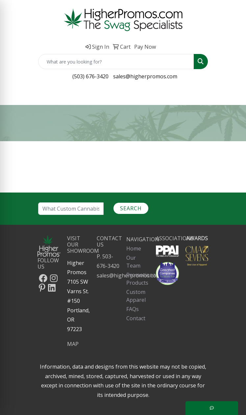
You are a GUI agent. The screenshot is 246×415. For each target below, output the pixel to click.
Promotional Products (137, 278)
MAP (73, 344)
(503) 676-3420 (90, 76)
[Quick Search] (116, 61)
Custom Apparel (136, 295)
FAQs (132, 309)
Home (133, 248)
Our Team (133, 261)
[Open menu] (232, 95)
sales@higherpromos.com (145, 76)
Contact (135, 318)
